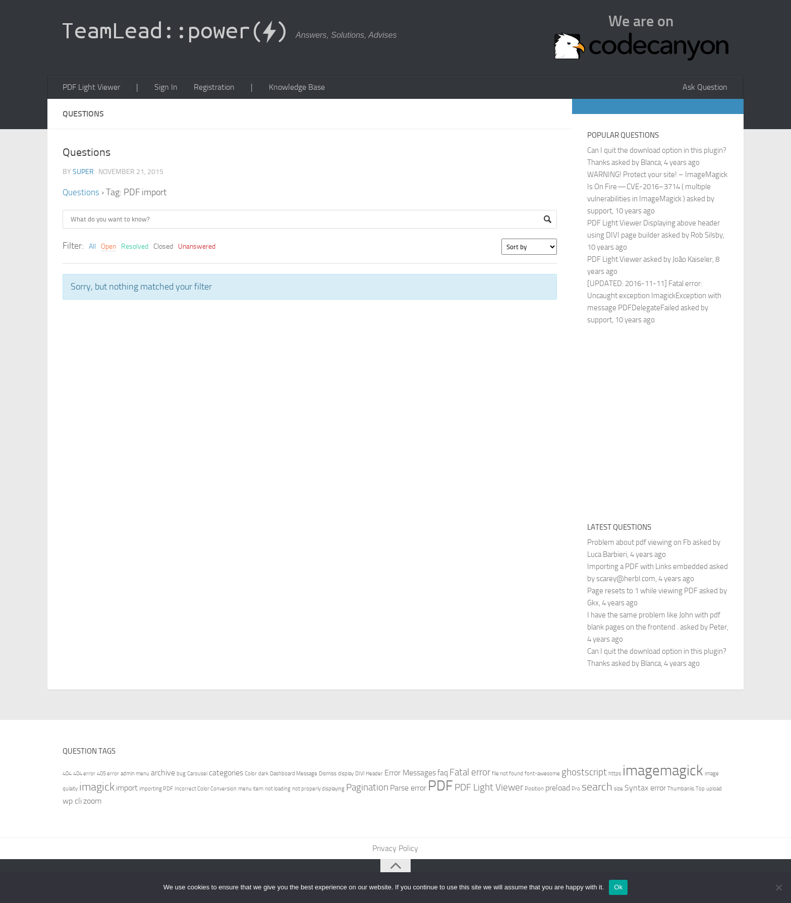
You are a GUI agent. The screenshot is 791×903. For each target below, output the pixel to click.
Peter (718, 628)
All (92, 248)
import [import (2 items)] (127, 789)
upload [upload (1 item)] (714, 790)
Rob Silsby (707, 236)
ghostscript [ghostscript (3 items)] (584, 773)
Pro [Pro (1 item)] (576, 790)
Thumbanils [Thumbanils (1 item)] (680, 790)
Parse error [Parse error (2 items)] (408, 789)
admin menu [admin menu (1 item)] (135, 775)
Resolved (134, 248)
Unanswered (196, 248)
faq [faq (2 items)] (442, 774)
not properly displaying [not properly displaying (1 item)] (318, 790)
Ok (618, 887)
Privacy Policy (396, 850)
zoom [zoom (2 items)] (92, 802)
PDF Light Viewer (91, 88)
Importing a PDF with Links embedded (647, 568)
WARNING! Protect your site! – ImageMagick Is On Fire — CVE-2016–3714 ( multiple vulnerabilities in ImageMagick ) (657, 188)
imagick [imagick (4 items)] (97, 788)
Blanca (651, 163)
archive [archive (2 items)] (163, 774)
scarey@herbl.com (625, 580)
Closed (163, 248)
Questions (81, 193)
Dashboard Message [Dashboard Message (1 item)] (293, 775)
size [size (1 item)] (618, 790)
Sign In (161, 88)
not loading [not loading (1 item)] (278, 790)
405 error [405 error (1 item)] (108, 775)
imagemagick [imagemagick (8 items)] (663, 772)
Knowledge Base (286, 88)
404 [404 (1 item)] (67, 775)
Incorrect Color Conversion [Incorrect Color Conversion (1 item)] (206, 790)
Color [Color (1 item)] (251, 775)
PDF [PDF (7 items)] (440, 787)
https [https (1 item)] (614, 775)
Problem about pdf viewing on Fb (639, 543)
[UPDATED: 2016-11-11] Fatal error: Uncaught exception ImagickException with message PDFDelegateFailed (654, 297)
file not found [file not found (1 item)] (507, 775)
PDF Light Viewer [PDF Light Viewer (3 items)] (489, 789)
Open (108, 248)
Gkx (593, 604)
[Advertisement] (672, 423)
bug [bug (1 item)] (181, 775)
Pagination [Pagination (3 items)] (367, 789)
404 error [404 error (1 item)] (84, 775)
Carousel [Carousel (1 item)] (197, 775)
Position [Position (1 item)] (534, 790)
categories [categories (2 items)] (226, 774)
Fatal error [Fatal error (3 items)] (469, 773)
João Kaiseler (692, 260)
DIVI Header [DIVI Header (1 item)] (369, 775)
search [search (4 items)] (597, 788)
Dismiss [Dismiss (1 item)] (327, 775)
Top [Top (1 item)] (700, 790)
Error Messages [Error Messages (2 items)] (410, 774)
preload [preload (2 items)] (557, 789)
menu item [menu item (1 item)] (250, 790)
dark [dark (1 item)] (263, 775)
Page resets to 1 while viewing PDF (642, 592)
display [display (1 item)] (346, 775)
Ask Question (706, 88)
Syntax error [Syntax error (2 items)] (645, 789)
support (599, 212)
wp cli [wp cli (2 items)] (72, 802)
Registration (207, 88)
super (83, 173)
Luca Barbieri (607, 555)
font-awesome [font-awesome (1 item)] (542, 775)
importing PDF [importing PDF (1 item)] (156, 790)
